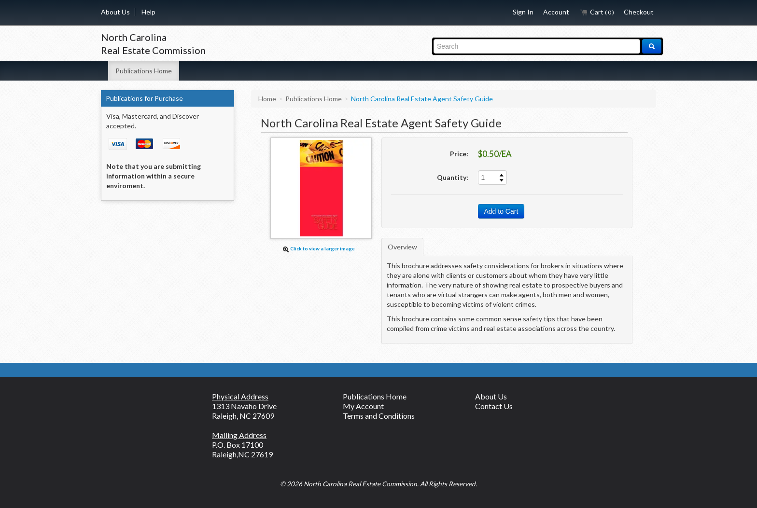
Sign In (523, 12)
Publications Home (143, 71)
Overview (402, 247)
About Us (115, 12)
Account (556, 12)
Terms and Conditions (379, 415)
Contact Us (494, 406)
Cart (596, 12)
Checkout (639, 12)
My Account (363, 406)
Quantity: (452, 177)
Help (148, 12)
